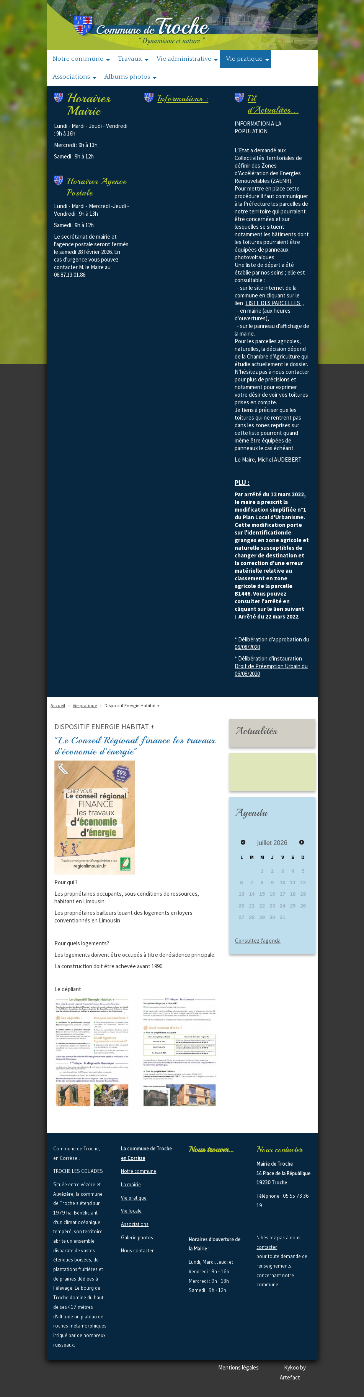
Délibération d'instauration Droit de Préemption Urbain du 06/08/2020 (271, 666)
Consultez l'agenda (258, 940)
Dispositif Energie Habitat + (132, 705)
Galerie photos (137, 1237)
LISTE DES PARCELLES (273, 303)
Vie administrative (187, 59)
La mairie (131, 1184)
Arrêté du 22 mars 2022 (268, 616)
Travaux (133, 59)
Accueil (58, 705)
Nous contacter (137, 1250)
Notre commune (81, 59)
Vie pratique (247, 59)
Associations (74, 77)
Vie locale (131, 1211)
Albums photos (130, 77)
